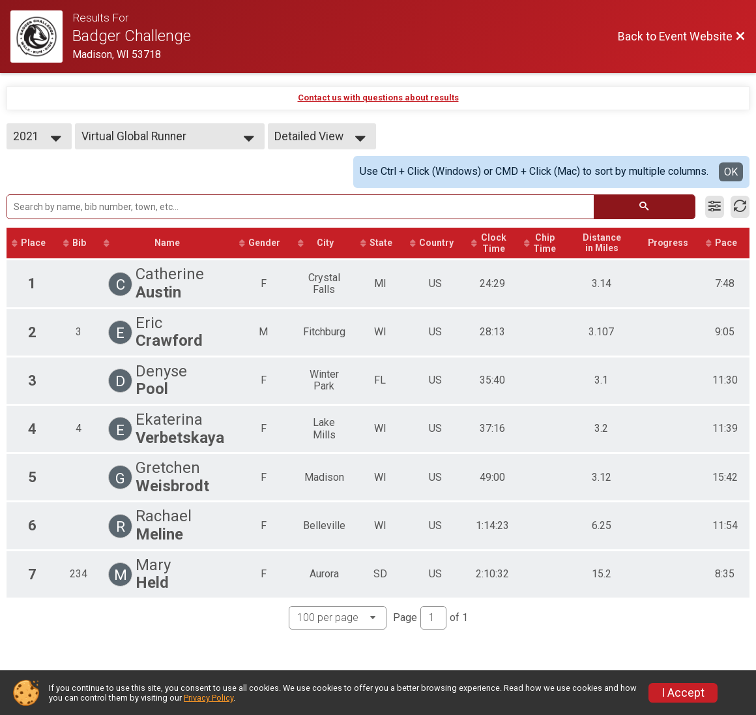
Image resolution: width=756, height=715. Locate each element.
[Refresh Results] (740, 207)
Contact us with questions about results (378, 97)
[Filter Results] (714, 207)
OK (731, 172)
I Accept (683, 692)
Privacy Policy (208, 698)
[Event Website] (41, 36)
